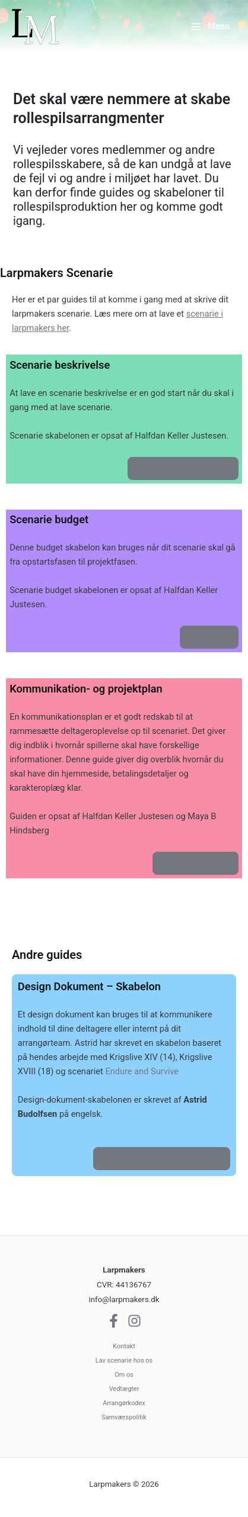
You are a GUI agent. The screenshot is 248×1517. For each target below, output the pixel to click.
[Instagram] (134, 1321)
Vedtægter (124, 1389)
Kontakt (124, 1346)
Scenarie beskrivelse (182, 468)
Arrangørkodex (124, 1403)
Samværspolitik (123, 1417)
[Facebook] (113, 1321)
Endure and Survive (142, 1071)
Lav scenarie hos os (124, 1360)
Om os (124, 1374)
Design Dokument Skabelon (162, 1158)
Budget (208, 637)
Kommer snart (195, 863)
